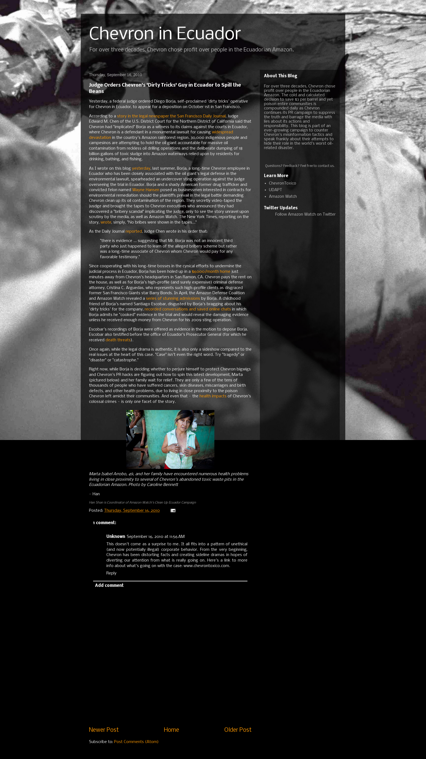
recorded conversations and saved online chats (188, 309)
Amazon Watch (283, 196)
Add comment (109, 586)
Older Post (238, 730)
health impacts (213, 396)
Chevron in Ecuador (165, 34)
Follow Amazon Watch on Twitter (305, 214)
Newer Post (104, 730)
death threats (118, 340)
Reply (111, 573)
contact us (326, 166)
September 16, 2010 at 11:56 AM (156, 537)
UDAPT (275, 190)
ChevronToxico (282, 183)
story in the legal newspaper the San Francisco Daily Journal (171, 116)
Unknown (115, 537)
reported (134, 231)
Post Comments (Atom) (136, 742)
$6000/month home (211, 272)
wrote (106, 222)
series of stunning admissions (173, 298)
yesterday (141, 168)
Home (171, 730)
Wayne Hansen (145, 190)
